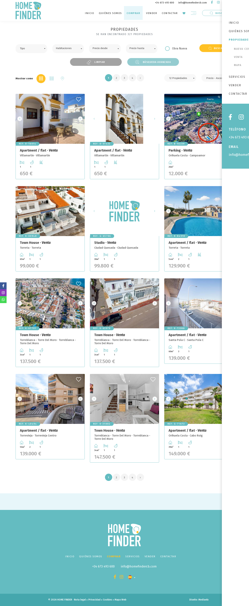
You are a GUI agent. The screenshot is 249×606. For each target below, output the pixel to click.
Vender (151, 13)
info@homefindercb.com (192, 2)
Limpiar (96, 62)
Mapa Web (120, 599)
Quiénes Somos (110, 13)
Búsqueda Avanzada (153, 62)
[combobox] (31, 48)
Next (81, 119)
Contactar (170, 13)
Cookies (107, 599)
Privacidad (94, 599)
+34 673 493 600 (164, 2)
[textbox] (34, 48)
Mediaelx (203, 599)
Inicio (89, 13)
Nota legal (80, 599)
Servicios (132, 556)
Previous (19, 119)
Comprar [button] (133, 13)
